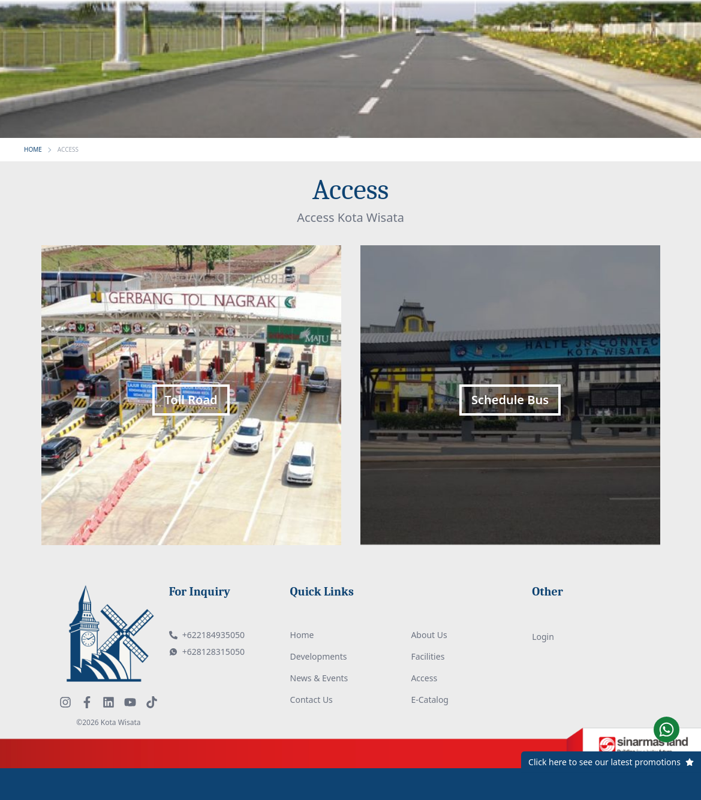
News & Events (319, 678)
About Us (429, 634)
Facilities (427, 656)
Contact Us (311, 699)
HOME (33, 149)
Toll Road (190, 400)
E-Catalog (430, 699)
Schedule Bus (510, 400)
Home (302, 634)
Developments (318, 656)
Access (424, 678)
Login (543, 636)
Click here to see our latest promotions (604, 762)
